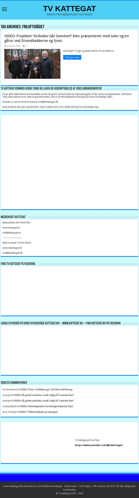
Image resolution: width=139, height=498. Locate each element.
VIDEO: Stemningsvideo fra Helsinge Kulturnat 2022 (46, 406)
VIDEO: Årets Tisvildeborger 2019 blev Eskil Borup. (47, 389)
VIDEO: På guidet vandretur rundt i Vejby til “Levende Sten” (44, 395)
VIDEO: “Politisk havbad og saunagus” (38, 412)
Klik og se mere (72, 57)
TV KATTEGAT (69, 8)
